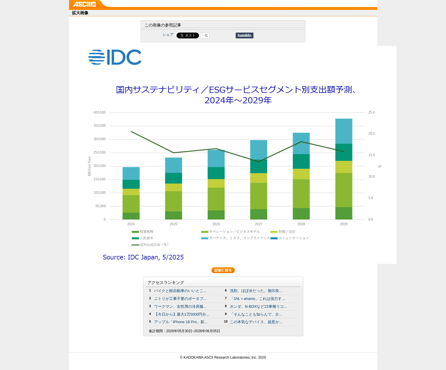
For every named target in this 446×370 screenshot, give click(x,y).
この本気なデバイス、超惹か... (256, 322)
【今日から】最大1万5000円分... (181, 314)
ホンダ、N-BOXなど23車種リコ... (258, 306)
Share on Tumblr (244, 35)
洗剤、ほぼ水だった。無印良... (256, 291)
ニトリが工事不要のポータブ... (180, 298)
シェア (168, 34)
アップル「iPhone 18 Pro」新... (181, 322)
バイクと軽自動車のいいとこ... (180, 291)
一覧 (205, 35)
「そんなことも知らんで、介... (256, 314)
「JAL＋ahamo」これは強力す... (257, 298)
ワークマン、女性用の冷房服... (180, 306)
